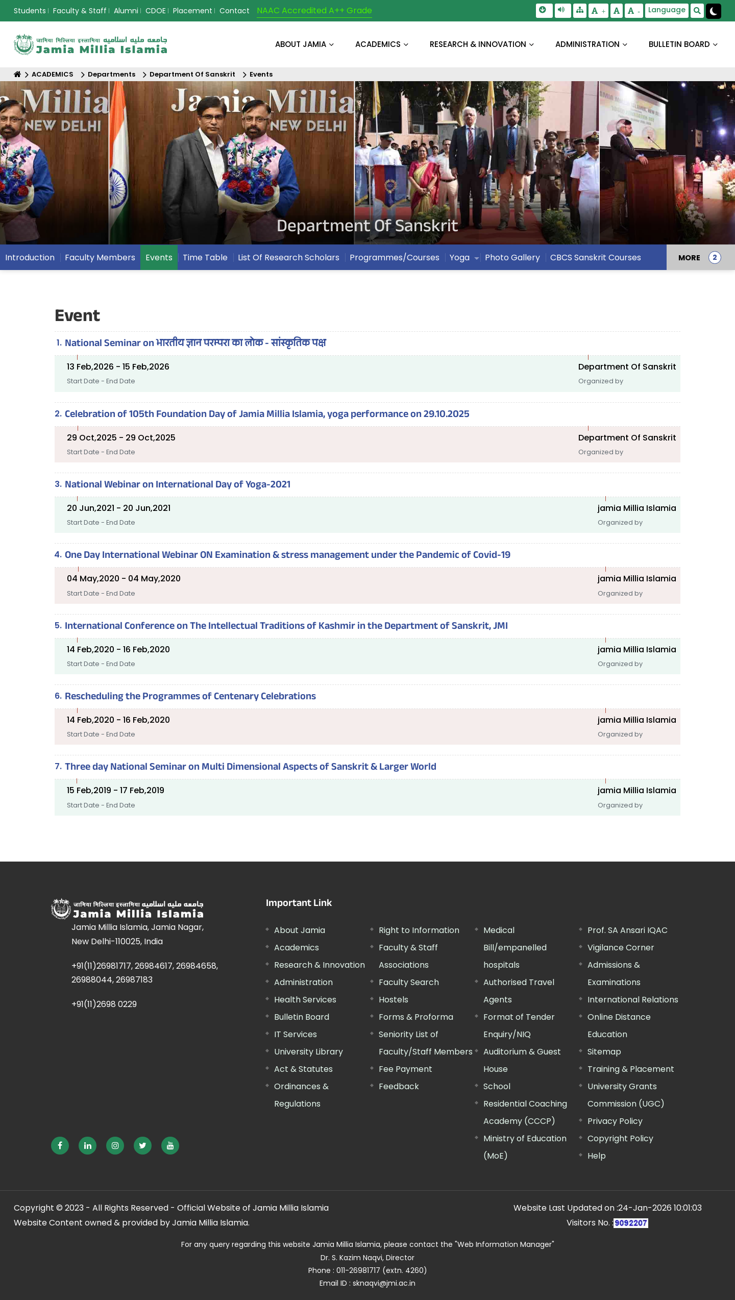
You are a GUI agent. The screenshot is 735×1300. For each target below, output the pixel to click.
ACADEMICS (378, 44)
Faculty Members (100, 257)
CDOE (155, 11)
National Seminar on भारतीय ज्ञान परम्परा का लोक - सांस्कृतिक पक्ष (195, 344)
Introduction (30, 257)
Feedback (399, 1086)
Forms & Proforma (416, 1017)
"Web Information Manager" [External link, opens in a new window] (504, 1244)
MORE (689, 257)
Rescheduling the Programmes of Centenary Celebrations (190, 697)
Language (666, 10)
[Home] (17, 74)
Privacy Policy (615, 1121)
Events (261, 74)
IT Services (295, 1034)
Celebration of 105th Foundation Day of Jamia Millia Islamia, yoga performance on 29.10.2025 (267, 415)
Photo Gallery (512, 257)
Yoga (460, 257)
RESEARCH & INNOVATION (478, 44)
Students (30, 11)
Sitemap (604, 1052)
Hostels (393, 999)
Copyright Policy (620, 1138)
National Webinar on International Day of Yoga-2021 (177, 486)
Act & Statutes (303, 1069)
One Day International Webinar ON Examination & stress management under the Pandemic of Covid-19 (287, 556)
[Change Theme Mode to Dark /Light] (713, 11)
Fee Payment (405, 1069)
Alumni (126, 11)
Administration (303, 982)
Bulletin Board (301, 1017)
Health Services (305, 999)
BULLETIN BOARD (679, 44)
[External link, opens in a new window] (60, 1146)
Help (596, 1156)
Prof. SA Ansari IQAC (627, 930)
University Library (308, 1052)
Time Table (205, 257)
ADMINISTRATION (587, 44)
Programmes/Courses (394, 257)
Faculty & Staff (80, 11)
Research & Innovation (319, 965)
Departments (111, 74)
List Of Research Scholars (288, 257)
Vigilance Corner (620, 947)
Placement (192, 11)
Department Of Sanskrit (192, 74)
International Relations (632, 999)
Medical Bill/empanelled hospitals (515, 947)
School (496, 1086)
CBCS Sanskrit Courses (595, 257)
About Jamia (300, 44)
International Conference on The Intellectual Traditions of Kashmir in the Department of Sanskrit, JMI (286, 627)
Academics (296, 947)
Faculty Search (409, 982)
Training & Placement (630, 1069)
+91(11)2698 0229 (104, 1004)
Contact (234, 11)
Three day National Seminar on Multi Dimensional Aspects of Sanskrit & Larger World (250, 768)
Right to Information (419, 930)
